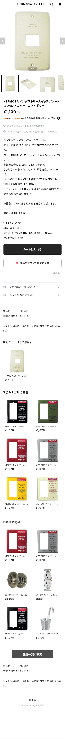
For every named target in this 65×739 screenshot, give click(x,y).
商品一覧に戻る (33, 654)
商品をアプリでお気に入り (32, 263)
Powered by (32, 705)
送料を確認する (37, 126)
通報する (57, 273)
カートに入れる (32, 249)
